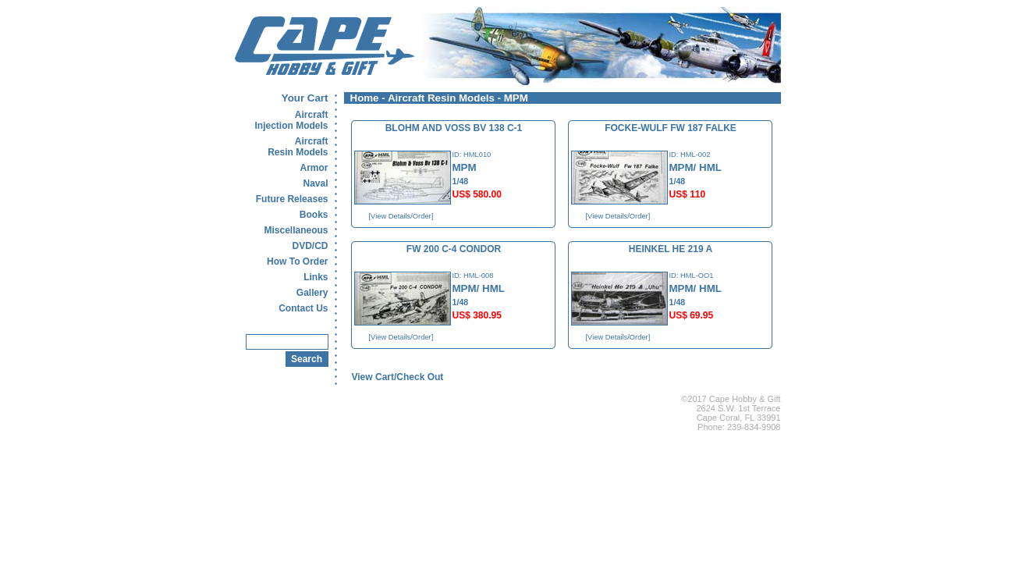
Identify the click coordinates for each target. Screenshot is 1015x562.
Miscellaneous (296, 230)
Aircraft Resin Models (441, 98)
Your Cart (305, 98)
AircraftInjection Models (291, 120)
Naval (315, 183)
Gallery (312, 292)
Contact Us (303, 308)
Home (364, 98)
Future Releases (292, 199)
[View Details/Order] (401, 216)
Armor (314, 167)
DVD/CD (310, 245)
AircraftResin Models (298, 147)
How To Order (297, 261)
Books (314, 214)
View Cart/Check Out (398, 377)
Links (315, 277)
